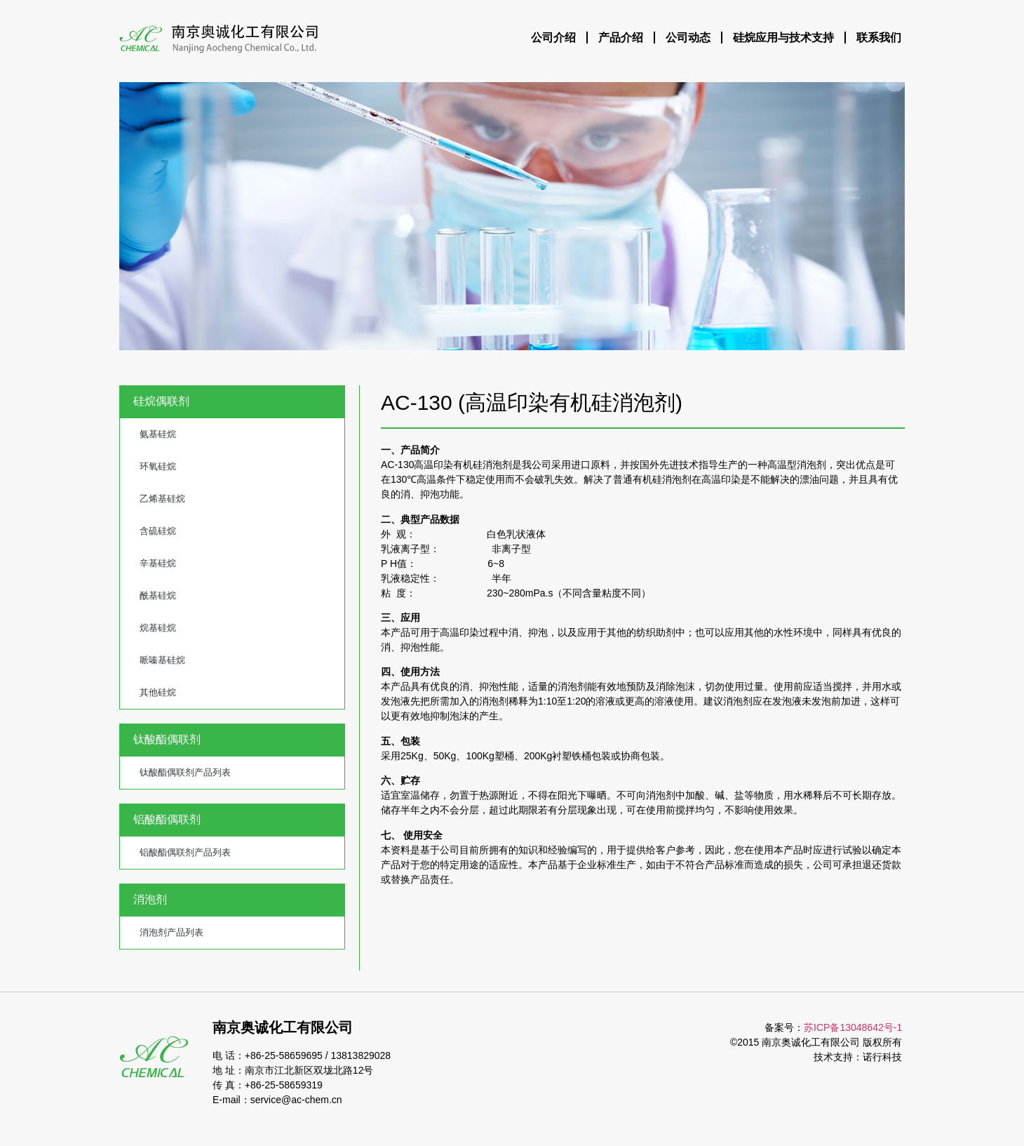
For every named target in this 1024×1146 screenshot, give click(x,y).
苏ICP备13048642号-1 (853, 1027)
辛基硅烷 (158, 563)
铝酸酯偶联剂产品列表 (185, 852)
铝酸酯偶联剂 (167, 819)
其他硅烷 (158, 692)
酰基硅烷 (158, 595)
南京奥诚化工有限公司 (283, 1027)
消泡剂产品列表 (171, 932)
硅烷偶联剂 (161, 401)
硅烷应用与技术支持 (783, 38)
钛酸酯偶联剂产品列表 (185, 772)
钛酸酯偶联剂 (167, 739)
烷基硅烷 (158, 627)
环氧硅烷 (158, 466)
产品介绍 (620, 38)
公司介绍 (553, 38)
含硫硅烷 (158, 531)
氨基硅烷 (158, 434)
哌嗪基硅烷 (162, 660)
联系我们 (878, 38)
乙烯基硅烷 (162, 498)
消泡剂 (150, 899)
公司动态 (688, 38)
